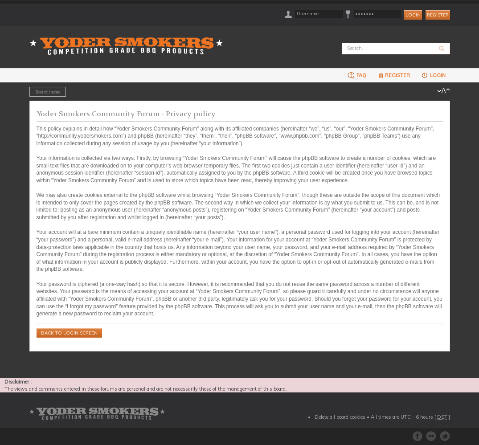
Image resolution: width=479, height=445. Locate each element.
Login (433, 75)
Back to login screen (69, 333)
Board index (47, 91)
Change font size (443, 91)
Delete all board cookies (340, 417)
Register (438, 15)
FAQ (357, 75)
